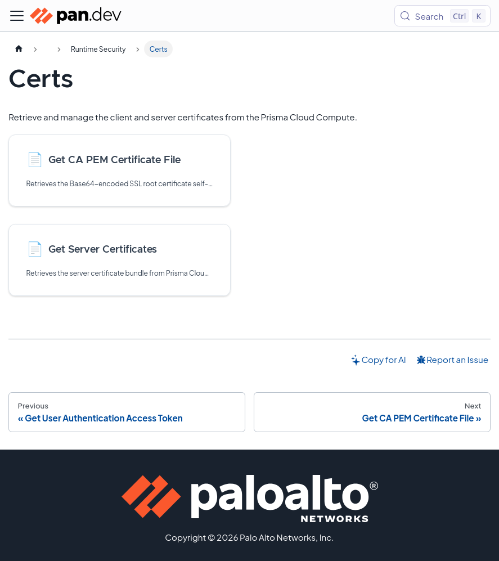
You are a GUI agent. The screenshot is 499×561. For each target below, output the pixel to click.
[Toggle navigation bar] (16, 15)
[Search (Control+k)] (442, 15)
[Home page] (18, 49)
